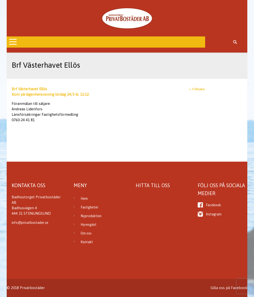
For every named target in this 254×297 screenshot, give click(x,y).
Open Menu (30, 42)
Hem (84, 199)
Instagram (214, 214)
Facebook (213, 205)
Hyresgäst (88, 225)
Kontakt (87, 242)
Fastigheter (89, 207)
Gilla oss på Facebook (229, 288)
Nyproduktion (91, 216)
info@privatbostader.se (30, 223)
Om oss (86, 233)
